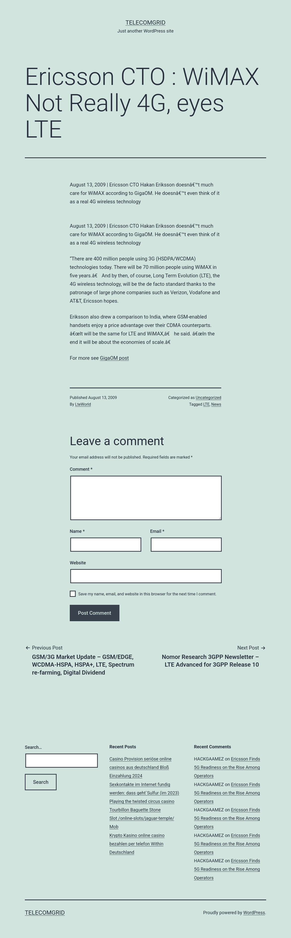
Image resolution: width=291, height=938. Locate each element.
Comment (81, 469)
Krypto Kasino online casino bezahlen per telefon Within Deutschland (137, 844)
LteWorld (83, 404)
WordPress (254, 912)
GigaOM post (114, 358)
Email (157, 531)
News (216, 404)
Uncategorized (208, 397)
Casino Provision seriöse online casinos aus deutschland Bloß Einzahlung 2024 (140, 767)
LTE (206, 404)
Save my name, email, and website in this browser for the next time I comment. (147, 594)
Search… (33, 747)
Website (78, 562)
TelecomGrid (145, 22)
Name (77, 531)
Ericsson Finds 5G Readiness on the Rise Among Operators (227, 767)
